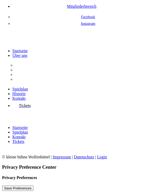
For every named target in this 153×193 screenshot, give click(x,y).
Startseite (20, 51)
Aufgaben (23, 70)
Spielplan (20, 89)
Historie (19, 93)
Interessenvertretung (32, 79)
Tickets (18, 141)
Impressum (62, 157)
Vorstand (22, 74)
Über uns (19, 55)
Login (102, 157)
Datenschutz (84, 157)
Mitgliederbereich (82, 6)
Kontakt (19, 98)
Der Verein (24, 65)
